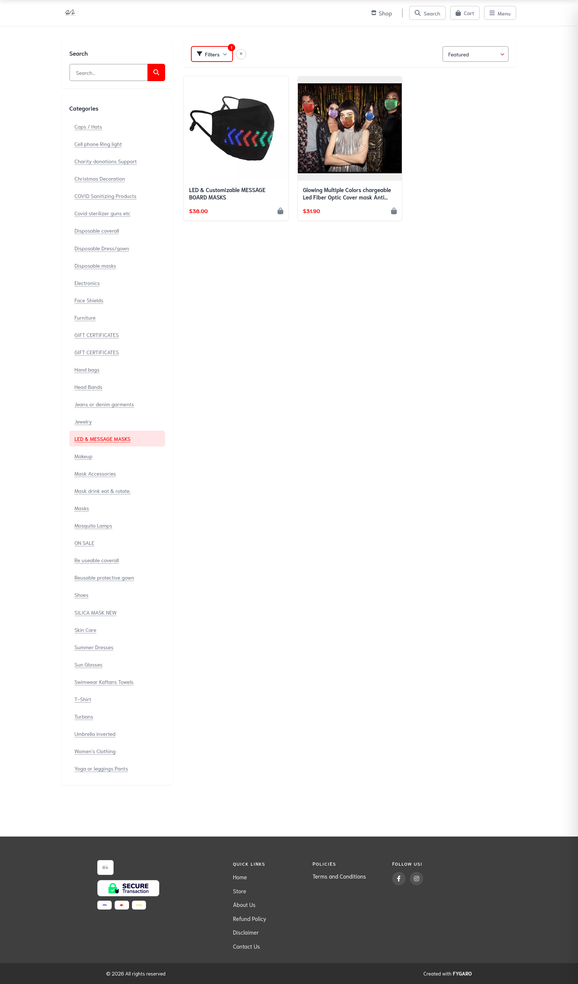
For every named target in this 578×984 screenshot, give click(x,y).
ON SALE (84, 542)
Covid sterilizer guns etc (102, 212)
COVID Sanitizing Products (105, 195)
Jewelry (83, 421)
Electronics (87, 282)
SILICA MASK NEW (95, 612)
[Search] (427, 13)
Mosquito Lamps (93, 525)
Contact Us (246, 946)
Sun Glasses (88, 664)
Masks (81, 507)
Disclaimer (246, 932)
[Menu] (500, 13)
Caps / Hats (88, 126)
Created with (448, 974)
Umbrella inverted (94, 733)
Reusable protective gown (104, 577)
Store (239, 890)
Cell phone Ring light (98, 143)
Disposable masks (95, 265)
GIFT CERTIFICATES (96, 334)
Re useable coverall (96, 559)
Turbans (83, 716)
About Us (244, 904)
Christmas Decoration (99, 178)
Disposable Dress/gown (101, 247)
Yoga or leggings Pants (101, 768)
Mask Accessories (95, 473)
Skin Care (85, 629)
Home (240, 876)
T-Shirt (82, 698)
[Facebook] (398, 878)
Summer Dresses (94, 646)
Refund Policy (249, 918)
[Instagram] (416, 878)
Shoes (81, 594)
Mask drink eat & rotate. (102, 490)
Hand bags (87, 369)
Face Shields (88, 299)
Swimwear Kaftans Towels (103, 681)
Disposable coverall (96, 230)
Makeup (83, 455)
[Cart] (465, 13)
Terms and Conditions (339, 876)
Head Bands (88, 386)
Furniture (84, 317)
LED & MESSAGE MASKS (102, 438)
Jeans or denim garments (104, 403)
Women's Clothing (95, 750)
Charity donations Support (105, 160)
